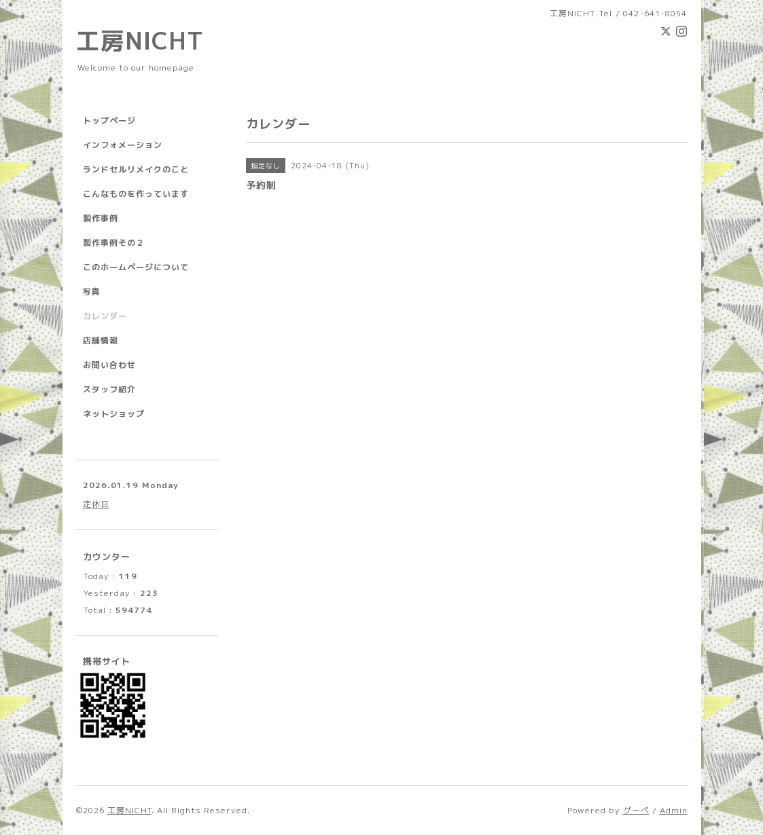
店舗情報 (100, 340)
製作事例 (100, 218)
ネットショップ (114, 414)
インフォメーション (122, 145)
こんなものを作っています (136, 194)
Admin (674, 810)
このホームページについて (136, 267)
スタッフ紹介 (109, 389)
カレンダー (105, 316)
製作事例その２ (114, 242)
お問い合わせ (109, 365)
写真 (92, 291)
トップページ (109, 120)
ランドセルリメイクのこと (136, 169)
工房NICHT (140, 40)
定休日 (96, 504)
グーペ (636, 810)
